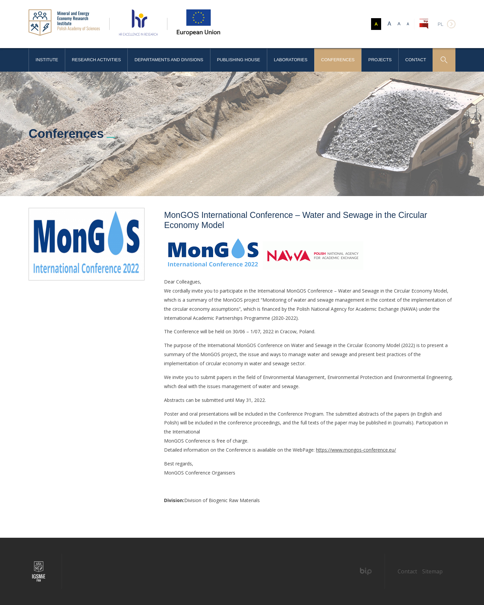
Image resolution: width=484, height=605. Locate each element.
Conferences (338, 59)
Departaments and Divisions (168, 59)
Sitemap (432, 571)
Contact (415, 59)
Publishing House (238, 59)
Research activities (96, 59)
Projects (380, 59)
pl (440, 24)
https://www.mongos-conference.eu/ (356, 450)
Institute (47, 59)
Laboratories (291, 59)
